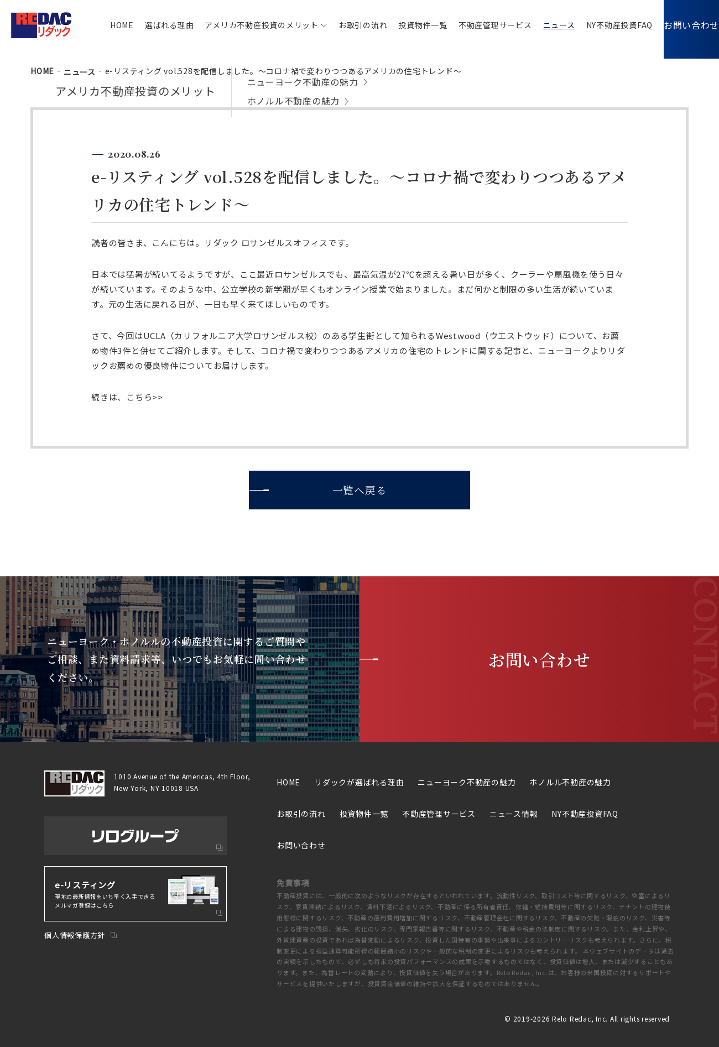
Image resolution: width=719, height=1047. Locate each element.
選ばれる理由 (153, 24)
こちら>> (144, 397)
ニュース (543, 24)
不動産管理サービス (478, 24)
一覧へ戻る (359, 489)
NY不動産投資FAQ (603, 24)
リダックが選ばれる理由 (359, 782)
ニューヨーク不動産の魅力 (466, 782)
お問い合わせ (683, 24)
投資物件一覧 (406, 24)
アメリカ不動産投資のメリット (245, 24)
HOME (105, 24)
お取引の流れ (346, 24)
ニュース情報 (513, 813)
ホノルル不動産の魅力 (570, 782)
